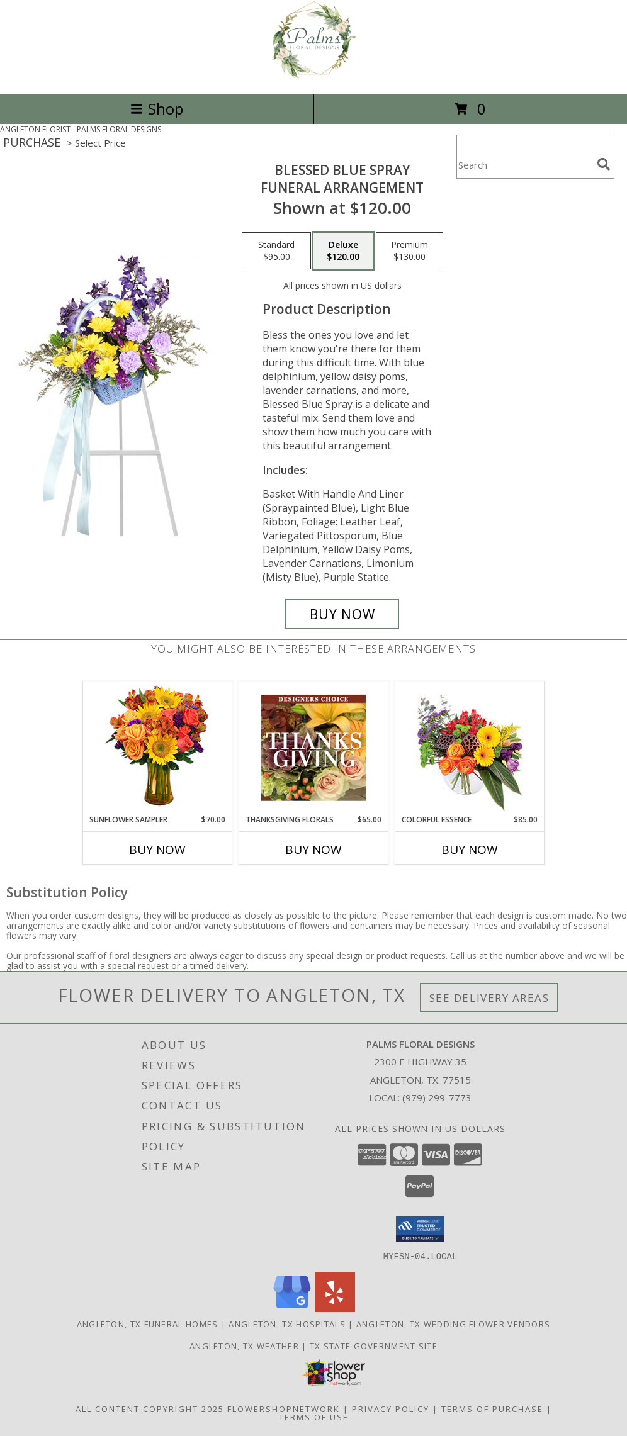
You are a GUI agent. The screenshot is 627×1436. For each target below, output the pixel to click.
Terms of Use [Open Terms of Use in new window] (314, 1416)
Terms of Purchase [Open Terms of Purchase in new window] (492, 1408)
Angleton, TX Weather (244, 1345)
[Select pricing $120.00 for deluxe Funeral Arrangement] (343, 251)
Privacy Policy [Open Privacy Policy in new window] (390, 1408)
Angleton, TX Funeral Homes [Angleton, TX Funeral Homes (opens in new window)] (147, 1323)
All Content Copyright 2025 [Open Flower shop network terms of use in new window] (150, 1408)
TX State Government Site (374, 1345)
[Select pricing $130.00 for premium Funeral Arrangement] (409, 251)
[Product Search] (524, 164)
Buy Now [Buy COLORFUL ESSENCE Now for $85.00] (469, 849)
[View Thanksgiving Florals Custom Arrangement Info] (313, 747)
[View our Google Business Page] (292, 1308)
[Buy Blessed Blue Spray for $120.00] (342, 614)
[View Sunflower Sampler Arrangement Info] (157, 748)
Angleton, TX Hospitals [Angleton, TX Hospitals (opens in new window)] (287, 1323)
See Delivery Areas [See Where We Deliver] (489, 997)
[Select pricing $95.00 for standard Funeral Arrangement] (276, 251)
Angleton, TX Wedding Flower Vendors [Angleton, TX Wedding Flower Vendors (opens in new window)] (453, 1323)
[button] (420, 1229)
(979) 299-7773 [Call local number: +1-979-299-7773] (437, 1097)
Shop (156, 108)
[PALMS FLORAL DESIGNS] (313, 75)
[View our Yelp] (335, 1308)
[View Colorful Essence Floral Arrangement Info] (469, 748)
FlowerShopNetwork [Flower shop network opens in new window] (283, 1408)
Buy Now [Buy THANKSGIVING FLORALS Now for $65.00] (313, 849)
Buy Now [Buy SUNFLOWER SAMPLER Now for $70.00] (157, 849)
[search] (604, 164)
